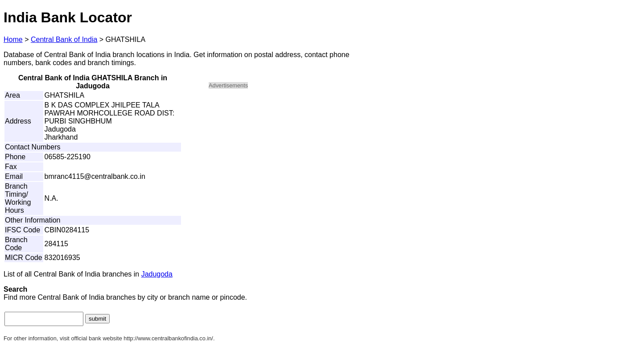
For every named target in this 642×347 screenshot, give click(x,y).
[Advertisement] (284, 158)
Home (13, 39)
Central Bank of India (64, 39)
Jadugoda (157, 274)
